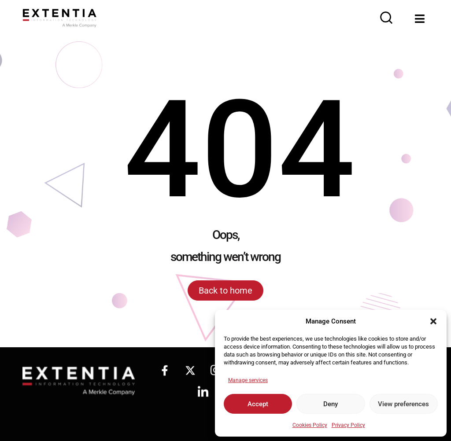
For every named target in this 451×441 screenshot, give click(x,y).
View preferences (403, 404)
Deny (330, 404)
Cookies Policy (309, 425)
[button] (433, 321)
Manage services (248, 380)
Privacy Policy (348, 425)
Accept (258, 404)
